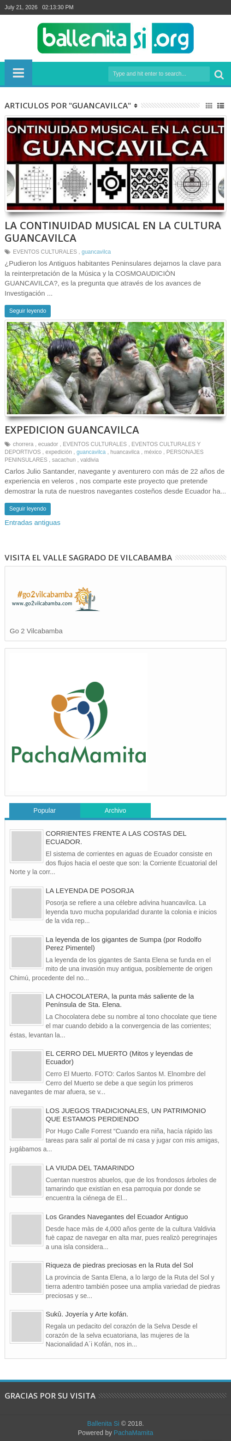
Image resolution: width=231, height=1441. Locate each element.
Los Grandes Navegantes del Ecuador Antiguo (117, 1217)
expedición (59, 452)
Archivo (115, 810)
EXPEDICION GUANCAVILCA (72, 429)
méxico (153, 452)
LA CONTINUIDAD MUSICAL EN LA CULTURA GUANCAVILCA (113, 231)
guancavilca (96, 252)
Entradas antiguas (32, 522)
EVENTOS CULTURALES (45, 252)
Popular (45, 810)
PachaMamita (134, 1432)
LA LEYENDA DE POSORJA (90, 890)
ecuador (48, 444)
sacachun (64, 460)
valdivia (89, 460)
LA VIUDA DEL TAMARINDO (90, 1168)
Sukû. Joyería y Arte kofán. (87, 1314)
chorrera (23, 444)
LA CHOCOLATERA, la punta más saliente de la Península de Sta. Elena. (120, 1000)
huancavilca (124, 452)
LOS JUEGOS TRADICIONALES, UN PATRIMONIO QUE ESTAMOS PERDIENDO (126, 1115)
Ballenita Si (103, 1423)
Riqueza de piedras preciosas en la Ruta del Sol (119, 1265)
